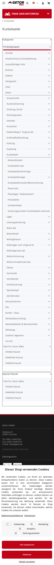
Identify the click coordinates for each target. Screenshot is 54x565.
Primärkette (13, 199)
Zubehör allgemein (14, 335)
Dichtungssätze (14, 115)
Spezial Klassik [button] (10, 374)
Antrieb (9, 53)
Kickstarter (12, 126)
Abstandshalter (15, 160)
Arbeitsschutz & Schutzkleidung (20, 58)
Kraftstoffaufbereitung (17, 137)
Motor (8, 92)
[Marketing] (33, 524)
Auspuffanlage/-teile (15, 64)
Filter (7, 87)
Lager (9, 216)
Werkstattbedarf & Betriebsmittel (21, 324)
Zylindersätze (13, 295)
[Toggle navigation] (3, 2)
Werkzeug (10, 329)
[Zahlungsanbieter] (17, 533)
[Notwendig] (8, 524)
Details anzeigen (27, 561)
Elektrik (9, 75)
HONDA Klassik (12, 351)
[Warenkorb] (49, 3)
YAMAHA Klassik (13, 363)
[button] (27, 3)
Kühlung (11, 143)
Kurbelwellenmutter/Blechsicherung (25, 182)
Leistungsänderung (16, 222)
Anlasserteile (13, 98)
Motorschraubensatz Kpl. (19, 262)
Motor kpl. (11, 228)
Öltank (10, 267)
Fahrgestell (10, 81)
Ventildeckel (12, 278)
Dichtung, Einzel (14, 109)
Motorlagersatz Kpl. (16, 250)
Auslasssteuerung (15, 103)
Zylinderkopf (13, 290)
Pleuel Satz (13, 188)
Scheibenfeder (15, 205)
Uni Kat (9, 341)
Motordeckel (13, 233)
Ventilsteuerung (14, 284)
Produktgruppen (11, 46)
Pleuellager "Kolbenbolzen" (21, 194)
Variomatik (12, 273)
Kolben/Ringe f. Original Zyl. (20, 132)
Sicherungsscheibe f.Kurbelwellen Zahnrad (29, 211)
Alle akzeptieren (27, 544)
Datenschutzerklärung (12, 515)
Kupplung (11, 149)
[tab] (27, 13)
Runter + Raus (12, 312)
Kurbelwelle (12, 154)
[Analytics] (21, 528)
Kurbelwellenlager (16, 177)
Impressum (29, 515)
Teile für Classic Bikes (13, 346)
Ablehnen (27, 554)
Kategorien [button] (8, 39)
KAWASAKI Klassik (14, 357)
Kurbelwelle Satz (16, 165)
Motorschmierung (15, 256)
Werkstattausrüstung (15, 318)
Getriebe (11, 120)
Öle (7, 307)
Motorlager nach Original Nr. (21, 245)
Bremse (9, 70)
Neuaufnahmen (13, 301)
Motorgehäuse (14, 239)
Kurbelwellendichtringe (19, 171)
